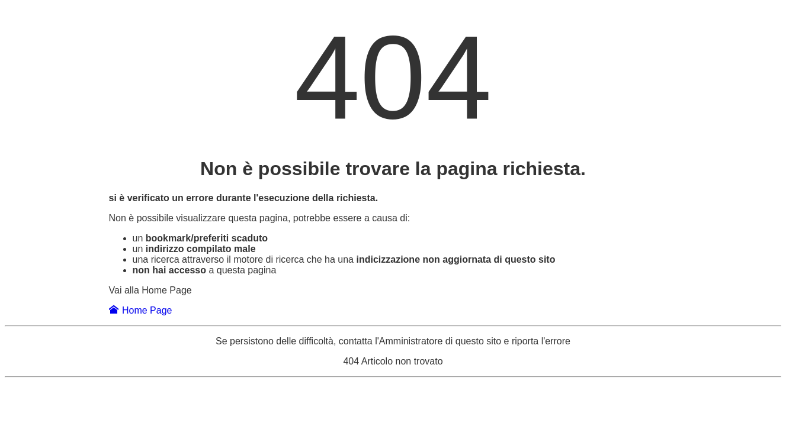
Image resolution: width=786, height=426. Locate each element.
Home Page (140, 310)
